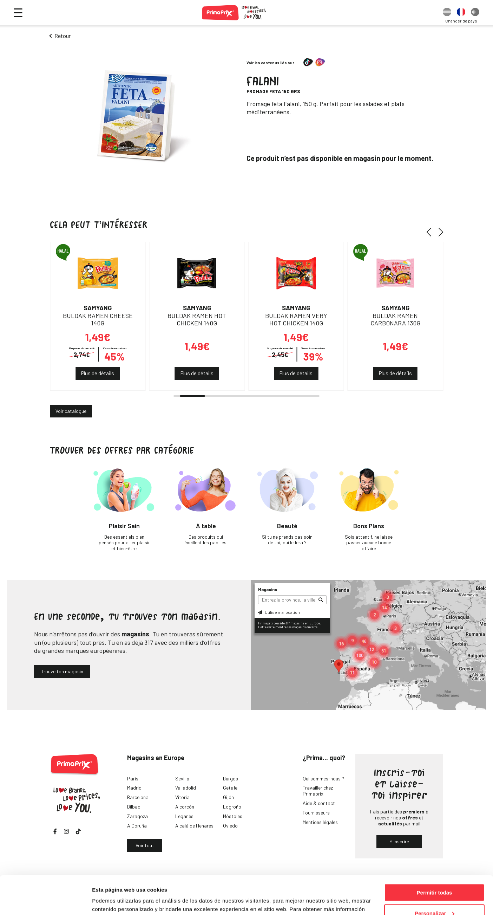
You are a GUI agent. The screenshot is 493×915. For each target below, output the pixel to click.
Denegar (434, 898)
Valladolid (185, 788)
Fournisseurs (316, 813)
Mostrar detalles (112, 901)
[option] (447, 13)
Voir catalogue (70, 411)
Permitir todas (434, 856)
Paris (132, 778)
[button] (431, 232)
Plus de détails (97, 373)
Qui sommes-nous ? (323, 778)
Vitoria (182, 797)
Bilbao (133, 807)
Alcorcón (184, 807)
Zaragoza (137, 816)
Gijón (228, 797)
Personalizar (434, 877)
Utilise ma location (279, 612)
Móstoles (232, 816)
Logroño (232, 807)
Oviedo (230, 826)
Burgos (230, 778)
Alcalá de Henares (194, 826)
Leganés (184, 816)
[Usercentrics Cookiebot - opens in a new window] (45, 901)
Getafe (230, 788)
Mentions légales (320, 822)
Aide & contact (319, 803)
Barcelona (138, 797)
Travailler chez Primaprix (318, 791)
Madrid (134, 788)
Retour (62, 35)
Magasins (267, 589)
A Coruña (137, 826)
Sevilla (182, 778)
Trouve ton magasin (62, 671)
